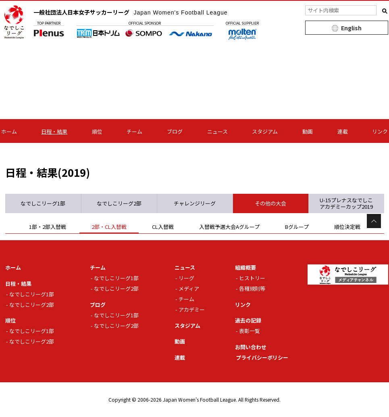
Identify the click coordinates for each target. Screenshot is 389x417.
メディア (189, 288)
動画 (307, 131)
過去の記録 (248, 320)
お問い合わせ (250, 347)
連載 (342, 131)
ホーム (9, 131)
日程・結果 (54, 131)
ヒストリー (252, 278)
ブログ (175, 131)
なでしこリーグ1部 (31, 294)
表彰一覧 (249, 331)
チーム (134, 131)
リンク (380, 131)
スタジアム (265, 131)
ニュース (217, 131)
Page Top (374, 221)
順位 (97, 131)
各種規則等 (252, 288)
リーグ (186, 278)
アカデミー (192, 309)
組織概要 (245, 267)
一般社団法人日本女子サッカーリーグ (130, 12)
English (351, 28)
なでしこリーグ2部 (31, 304)
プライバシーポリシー (262, 357)
